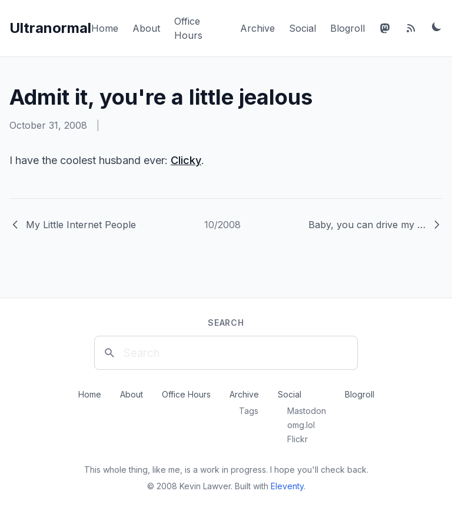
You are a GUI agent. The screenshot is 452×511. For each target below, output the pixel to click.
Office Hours (186, 394)
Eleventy (287, 486)
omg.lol (301, 425)
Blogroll (347, 28)
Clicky (186, 160)
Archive (257, 28)
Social (302, 28)
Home (104, 28)
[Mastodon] (385, 28)
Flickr (297, 439)
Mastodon (306, 411)
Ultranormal (50, 27)
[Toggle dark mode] (437, 26)
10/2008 (222, 225)
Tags (248, 411)
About (146, 28)
